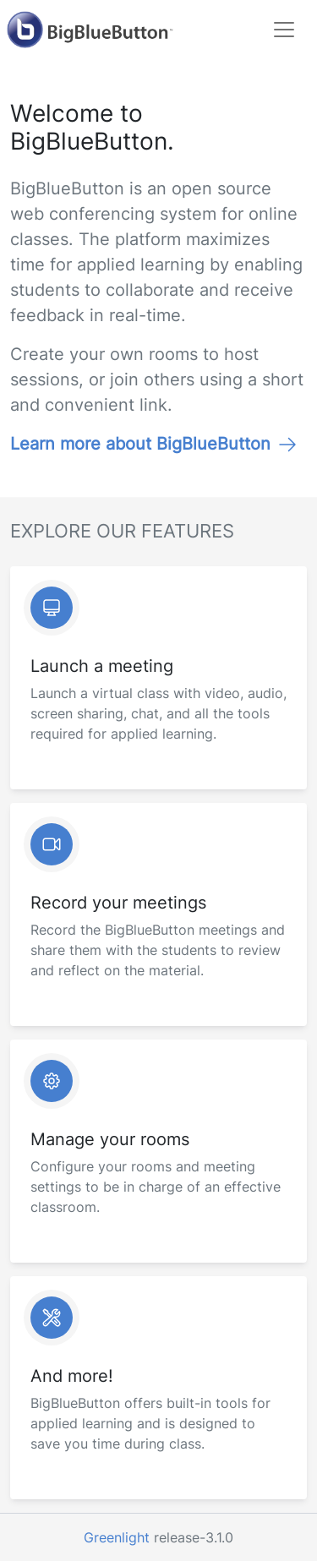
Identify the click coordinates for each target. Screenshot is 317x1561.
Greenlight (117, 1537)
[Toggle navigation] (284, 30)
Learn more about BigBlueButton (154, 444)
